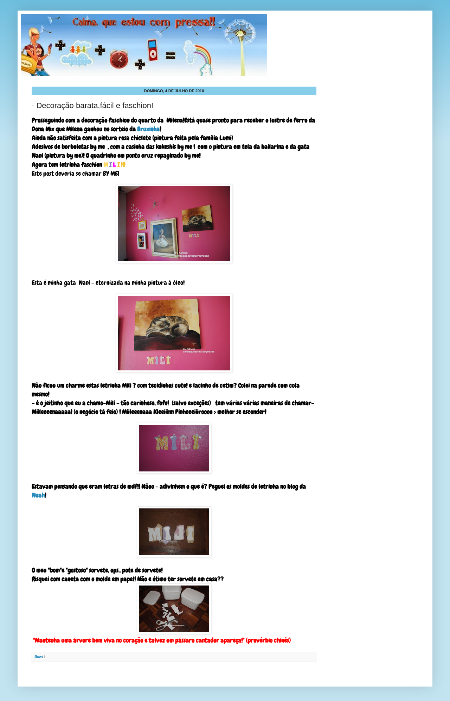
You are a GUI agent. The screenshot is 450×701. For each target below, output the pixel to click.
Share (38, 656)
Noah (38, 495)
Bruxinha (148, 129)
